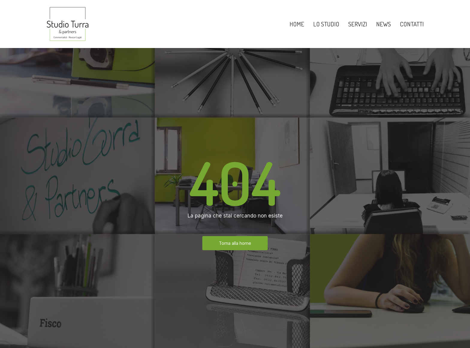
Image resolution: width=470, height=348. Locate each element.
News (383, 24)
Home (297, 24)
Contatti (412, 24)
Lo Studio (326, 24)
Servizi (357, 24)
